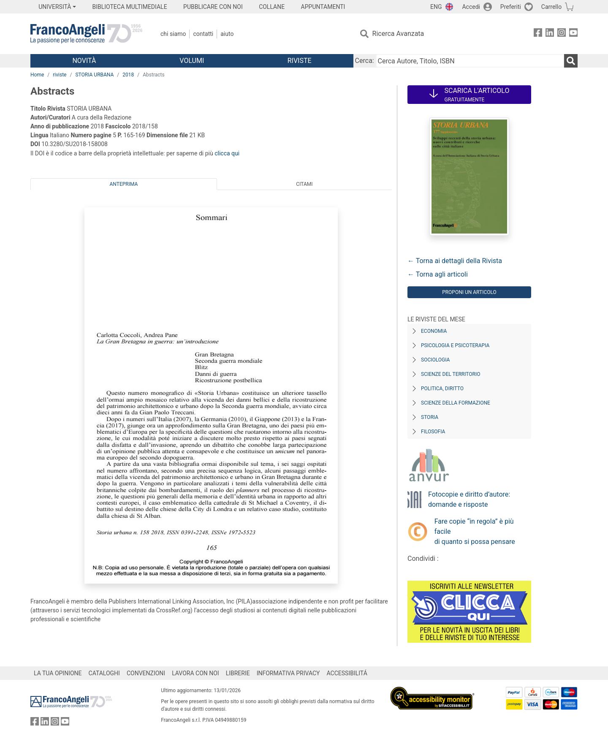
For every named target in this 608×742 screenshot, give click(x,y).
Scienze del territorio (450, 374)
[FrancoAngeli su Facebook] (538, 34)
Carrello (551, 6)
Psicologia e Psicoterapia (455, 345)
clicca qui (226, 153)
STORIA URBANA (94, 75)
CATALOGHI (104, 673)
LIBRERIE (238, 673)
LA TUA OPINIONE (58, 673)
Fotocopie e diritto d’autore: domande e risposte (469, 499)
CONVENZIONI (146, 673)
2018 (128, 75)
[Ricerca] (571, 61)
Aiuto (226, 33)
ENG (436, 6)
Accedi (471, 6)
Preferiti (510, 6)
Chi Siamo (173, 33)
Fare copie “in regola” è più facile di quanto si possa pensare (474, 531)
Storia (429, 417)
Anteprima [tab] (124, 184)
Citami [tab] (304, 184)
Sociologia (435, 360)
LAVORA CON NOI (195, 673)
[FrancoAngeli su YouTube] (573, 34)
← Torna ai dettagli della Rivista (454, 261)
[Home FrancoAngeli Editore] (86, 33)
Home (37, 75)
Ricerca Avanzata (398, 34)
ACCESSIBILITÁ (347, 673)
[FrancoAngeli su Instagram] (561, 34)
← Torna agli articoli (437, 274)
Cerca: (364, 61)
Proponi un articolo (469, 292)
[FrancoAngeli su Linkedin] (550, 34)
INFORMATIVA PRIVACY (288, 673)
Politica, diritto (442, 388)
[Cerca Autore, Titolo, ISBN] (470, 61)
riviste (59, 75)
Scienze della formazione (455, 403)
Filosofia (433, 432)
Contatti (203, 33)
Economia (434, 331)
